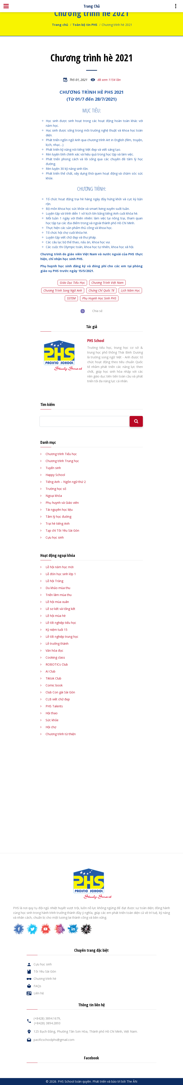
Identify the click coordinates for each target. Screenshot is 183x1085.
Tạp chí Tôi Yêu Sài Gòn (62, 530)
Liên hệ (39, 993)
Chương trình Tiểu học (61, 454)
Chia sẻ (97, 311)
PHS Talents (54, 706)
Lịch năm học (130, 290)
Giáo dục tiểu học (72, 282)
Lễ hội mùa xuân (57, 602)
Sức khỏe (52, 720)
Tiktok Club (53, 678)
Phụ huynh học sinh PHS (99, 298)
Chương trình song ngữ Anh (62, 290)
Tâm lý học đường (58, 516)
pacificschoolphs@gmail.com (54, 1040)
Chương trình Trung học (62, 461)
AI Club (50, 671)
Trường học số (56, 489)
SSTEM (71, 298)
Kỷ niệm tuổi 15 (56, 630)
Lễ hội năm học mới (60, 567)
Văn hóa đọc (54, 650)
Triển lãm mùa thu (59, 595)
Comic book (54, 685)
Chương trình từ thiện (61, 734)
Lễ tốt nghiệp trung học (62, 636)
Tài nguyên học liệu (59, 509)
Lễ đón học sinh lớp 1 (61, 574)
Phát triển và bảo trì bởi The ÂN (114, 1081)
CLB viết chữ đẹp (58, 699)
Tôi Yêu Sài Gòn (45, 971)
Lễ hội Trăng (54, 581)
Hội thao (52, 713)
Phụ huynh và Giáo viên (62, 503)
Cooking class (55, 657)
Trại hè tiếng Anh (58, 523)
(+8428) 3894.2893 (47, 1023)
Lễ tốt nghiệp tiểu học (61, 623)
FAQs (37, 986)
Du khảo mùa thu (58, 588)
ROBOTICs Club (57, 664)
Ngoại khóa (54, 496)
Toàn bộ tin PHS (84, 25)
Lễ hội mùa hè (56, 616)
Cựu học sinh (55, 537)
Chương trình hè (45, 978)
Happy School (55, 475)
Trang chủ (60, 25)
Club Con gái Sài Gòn (60, 692)
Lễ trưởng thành (57, 643)
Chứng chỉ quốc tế (101, 290)
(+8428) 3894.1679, (47, 1018)
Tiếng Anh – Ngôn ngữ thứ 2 (66, 482)
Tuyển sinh (53, 468)
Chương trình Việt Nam (107, 282)
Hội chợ (51, 727)
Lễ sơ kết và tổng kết (60, 609)
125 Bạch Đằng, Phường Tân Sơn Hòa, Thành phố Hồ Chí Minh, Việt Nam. (86, 1031)
